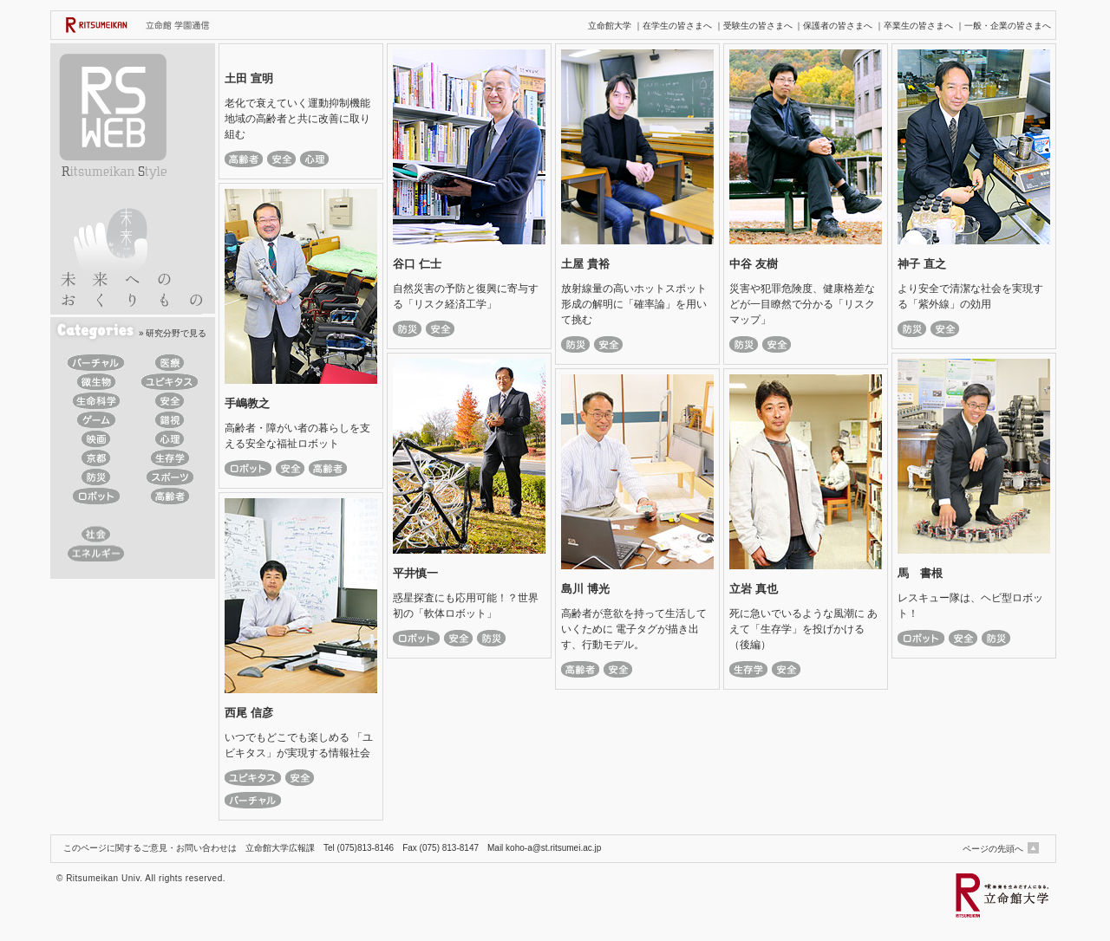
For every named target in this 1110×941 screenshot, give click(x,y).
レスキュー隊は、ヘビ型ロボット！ (970, 606)
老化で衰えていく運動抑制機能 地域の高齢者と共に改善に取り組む (301, 118)
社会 (96, 534)
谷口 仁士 (417, 263)
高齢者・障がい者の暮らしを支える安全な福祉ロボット (297, 436)
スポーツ (169, 477)
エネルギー (96, 553)
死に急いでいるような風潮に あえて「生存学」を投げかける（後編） (803, 629)
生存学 (169, 458)
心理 (169, 439)
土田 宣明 (249, 78)
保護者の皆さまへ (837, 25)
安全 (169, 401)
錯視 (169, 420)
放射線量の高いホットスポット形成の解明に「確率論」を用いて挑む (634, 304)
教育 (169, 515)
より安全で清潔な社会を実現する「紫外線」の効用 (970, 296)
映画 (96, 439)
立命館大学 (609, 25)
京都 (96, 458)
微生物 (96, 381)
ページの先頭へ (993, 848)
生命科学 (96, 401)
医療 (169, 362)
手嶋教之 (247, 403)
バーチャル (96, 362)
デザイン (169, 534)
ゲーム (96, 420)
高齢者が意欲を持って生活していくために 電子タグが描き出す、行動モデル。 (634, 629)
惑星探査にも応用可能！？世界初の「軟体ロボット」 (466, 606)
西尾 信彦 (249, 712)
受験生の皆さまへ (758, 25)
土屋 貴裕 (585, 263)
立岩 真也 (753, 588)
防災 (96, 477)
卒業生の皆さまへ (918, 25)
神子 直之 (922, 263)
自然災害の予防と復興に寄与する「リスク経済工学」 (466, 296)
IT (96, 515)
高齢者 (169, 496)
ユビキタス (169, 381)
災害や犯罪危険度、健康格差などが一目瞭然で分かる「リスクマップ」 (802, 304)
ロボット (96, 496)
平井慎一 (415, 573)
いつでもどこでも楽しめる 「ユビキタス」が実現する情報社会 (299, 745)
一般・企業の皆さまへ (1007, 25)
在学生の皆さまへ (677, 25)
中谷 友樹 (753, 263)
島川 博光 (585, 588)
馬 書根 (920, 573)
